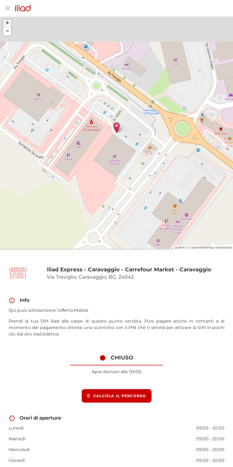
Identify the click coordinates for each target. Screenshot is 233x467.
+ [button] (7, 23)
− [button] (7, 31)
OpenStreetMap (201, 247)
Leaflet (179, 247)
